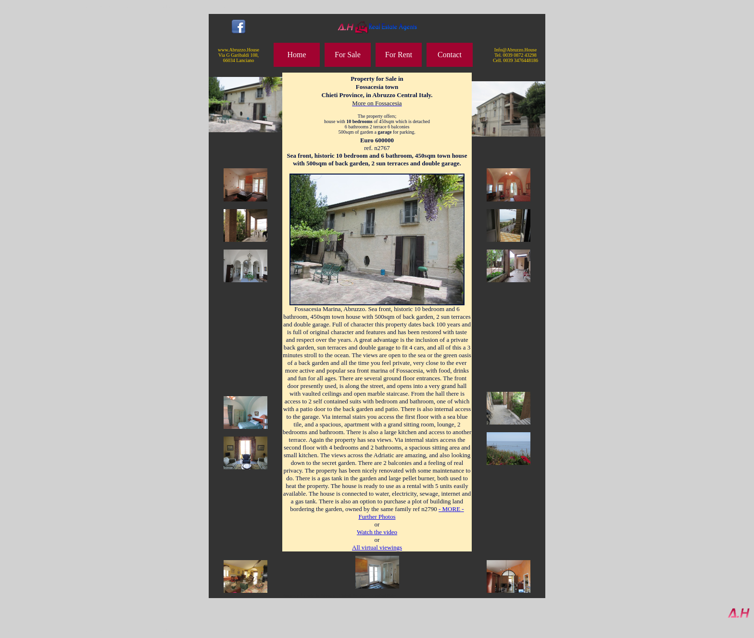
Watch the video (377, 532)
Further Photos (377, 516)
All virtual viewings (377, 547)
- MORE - (451, 509)
